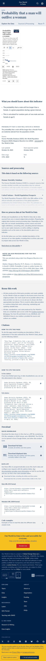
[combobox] (37, 3)
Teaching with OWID (8, 624)
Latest (4, 615)
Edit (41, 39)
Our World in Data (23, 3)
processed (38, 141)
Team (25, 610)
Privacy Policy (16, 652)
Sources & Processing (26, 24)
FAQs (18, 578)
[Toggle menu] (4, 3)
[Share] (37, 94)
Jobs (25, 614)
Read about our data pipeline (12, 245)
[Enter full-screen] (41, 94)
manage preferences (28, 652)
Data (3, 601)
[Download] (33, 94)
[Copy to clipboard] (38, 342)
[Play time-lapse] (4, 85)
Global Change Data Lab (31, 562)
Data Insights (6, 637)
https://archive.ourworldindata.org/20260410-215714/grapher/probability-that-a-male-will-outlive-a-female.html (19, 358)
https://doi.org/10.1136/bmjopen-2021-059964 (24, 270)
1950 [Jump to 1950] (9, 85)
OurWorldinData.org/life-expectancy (12, 93)
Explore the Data (8, 24)
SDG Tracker (6, 619)
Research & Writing (8, 633)
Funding (26, 605)
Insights (4, 605)
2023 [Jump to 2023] (40, 85)
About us (27, 597)
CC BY (23, 93)
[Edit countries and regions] (40, 40)
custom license (11, 573)
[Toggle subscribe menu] (42, 3)
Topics (4, 597)
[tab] (5, 39)
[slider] (14, 85)
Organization (28, 601)
